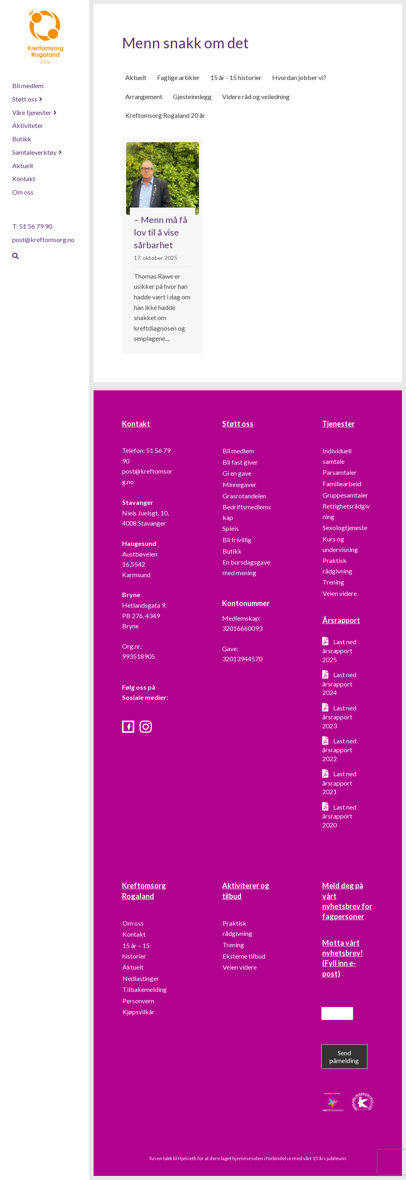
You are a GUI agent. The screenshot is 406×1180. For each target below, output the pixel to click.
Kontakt (23, 178)
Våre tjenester (31, 112)
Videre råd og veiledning (256, 96)
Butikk (21, 139)
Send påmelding (344, 1056)
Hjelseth (187, 1158)
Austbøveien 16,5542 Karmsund (139, 564)
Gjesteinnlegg (192, 96)
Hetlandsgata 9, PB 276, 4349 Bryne (144, 615)
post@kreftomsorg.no (43, 239)
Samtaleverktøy (34, 152)
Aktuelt (22, 165)
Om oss (22, 192)
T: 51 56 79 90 (32, 226)
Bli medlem (28, 85)
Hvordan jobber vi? (299, 77)
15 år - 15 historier (236, 77)
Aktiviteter (27, 125)
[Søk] (15, 256)
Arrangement (143, 96)
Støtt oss (24, 99)
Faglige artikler (178, 77)
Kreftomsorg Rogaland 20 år (165, 115)
